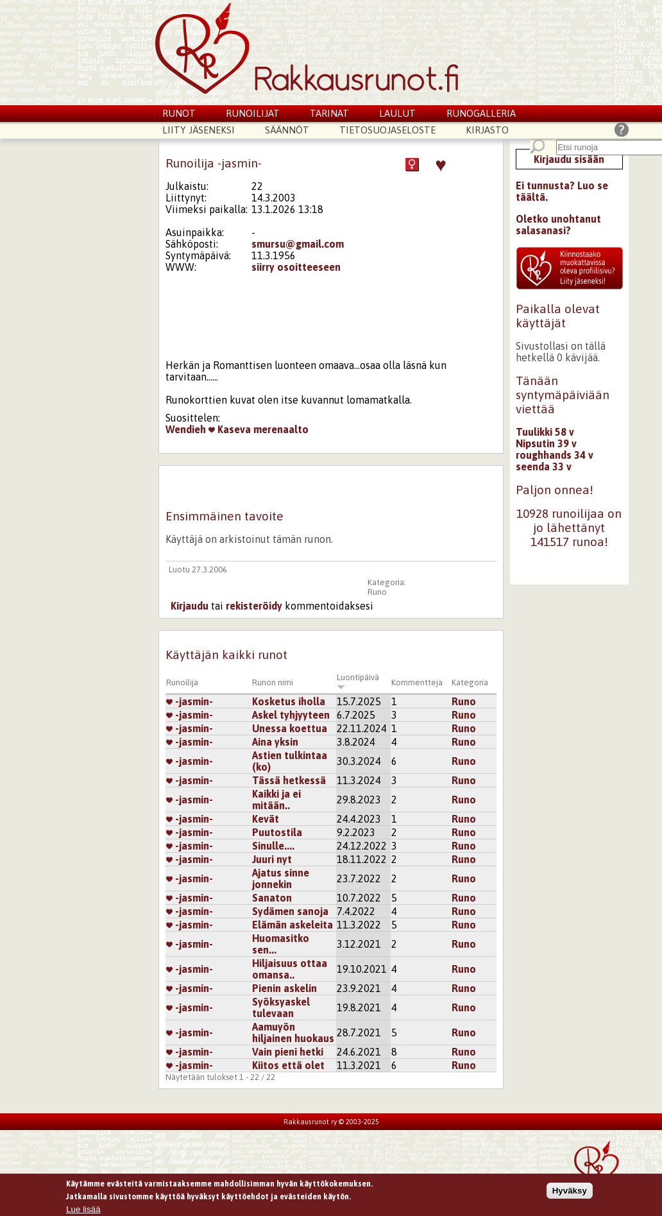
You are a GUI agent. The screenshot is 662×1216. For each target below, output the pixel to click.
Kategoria (470, 682)
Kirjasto (487, 129)
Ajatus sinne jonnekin (280, 878)
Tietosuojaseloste (387, 129)
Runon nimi (272, 682)
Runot (179, 113)
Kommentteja (417, 682)
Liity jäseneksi (198, 129)
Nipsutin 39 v (546, 443)
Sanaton (272, 897)
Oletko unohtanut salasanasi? (558, 224)
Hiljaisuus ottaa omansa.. (289, 969)
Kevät (265, 819)
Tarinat (329, 113)
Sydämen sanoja (290, 911)
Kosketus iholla (288, 701)
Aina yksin (275, 742)
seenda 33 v (544, 466)
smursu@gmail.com (297, 244)
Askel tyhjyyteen (291, 715)
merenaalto (281, 429)
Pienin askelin (284, 988)
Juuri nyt (272, 859)
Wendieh (186, 429)
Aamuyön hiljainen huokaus (293, 1032)
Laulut (397, 113)
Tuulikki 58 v (545, 432)
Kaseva (229, 429)
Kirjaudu (189, 606)
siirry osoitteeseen (296, 267)
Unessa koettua (289, 728)
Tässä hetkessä (289, 780)
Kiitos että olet (288, 1065)
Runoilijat (253, 113)
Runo (377, 592)
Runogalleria (481, 113)
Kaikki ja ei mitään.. (276, 799)
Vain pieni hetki (287, 1052)
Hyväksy (569, 1192)
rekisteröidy (254, 606)
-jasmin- (189, 701)
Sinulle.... (273, 846)
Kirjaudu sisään (569, 159)
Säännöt (287, 129)
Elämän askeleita (292, 924)
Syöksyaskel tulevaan (281, 1007)
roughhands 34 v (554, 455)
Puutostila (277, 832)
